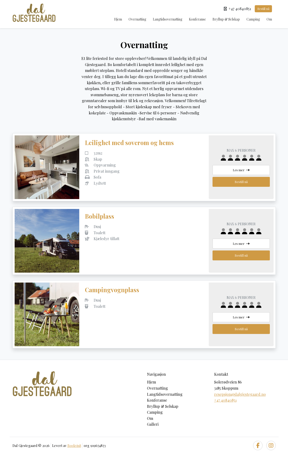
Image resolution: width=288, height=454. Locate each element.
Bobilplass (99, 216)
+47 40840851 (225, 400)
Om (269, 19)
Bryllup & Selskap (226, 19)
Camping (253, 19)
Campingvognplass (112, 290)
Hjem (118, 19)
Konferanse (197, 19)
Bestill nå (263, 9)
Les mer (241, 170)
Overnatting (137, 19)
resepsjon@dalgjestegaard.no (240, 394)
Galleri (153, 424)
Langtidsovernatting (167, 19)
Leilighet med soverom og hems (129, 142)
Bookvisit (74, 445)
